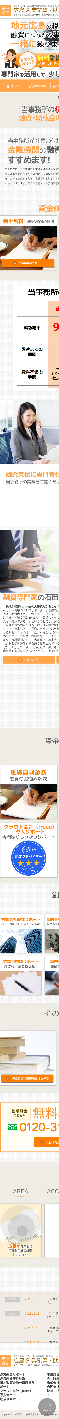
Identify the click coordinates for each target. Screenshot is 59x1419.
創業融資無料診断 (12, 1378)
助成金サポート (11, 1399)
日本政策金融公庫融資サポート (17, 1385)
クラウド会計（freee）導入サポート (16, 1393)
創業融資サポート (12, 1374)
